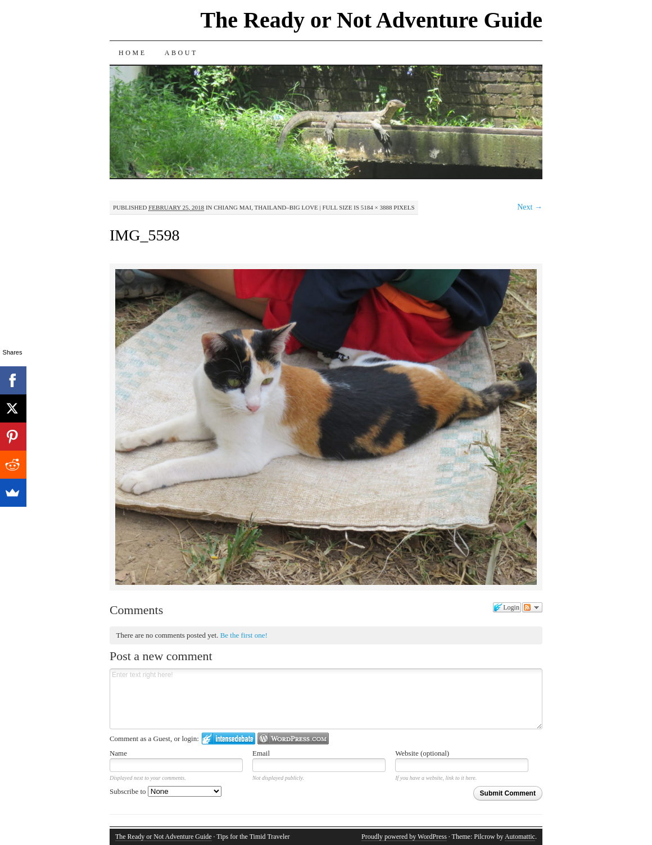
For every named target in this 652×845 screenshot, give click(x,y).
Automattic (520, 837)
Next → (529, 207)
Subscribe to (165, 791)
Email (261, 753)
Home (133, 53)
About (181, 53)
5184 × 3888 (376, 207)
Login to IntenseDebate (228, 738)
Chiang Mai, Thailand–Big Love (266, 207)
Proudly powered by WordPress (404, 837)
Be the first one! (244, 635)
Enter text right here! (326, 699)
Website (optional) (422, 753)
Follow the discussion (532, 607)
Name (118, 753)
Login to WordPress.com (293, 738)
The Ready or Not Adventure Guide (371, 20)
